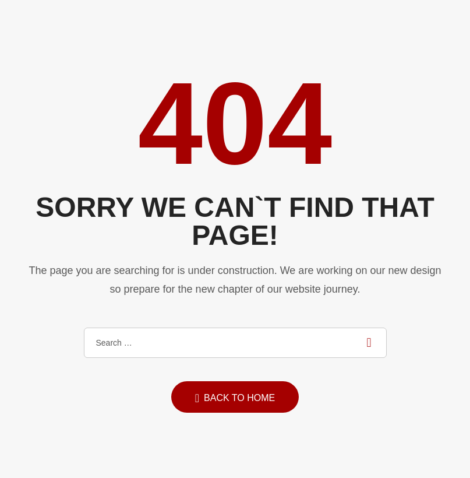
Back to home (235, 398)
